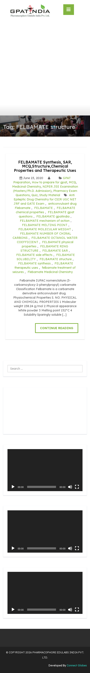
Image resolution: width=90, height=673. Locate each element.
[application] (45, 470)
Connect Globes (76, 665)
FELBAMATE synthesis (34, 263)
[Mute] (70, 487)
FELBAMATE (43, 208)
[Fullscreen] (77, 487)
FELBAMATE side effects (34, 255)
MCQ (72, 182)
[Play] (13, 487)
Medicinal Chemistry (26, 186)
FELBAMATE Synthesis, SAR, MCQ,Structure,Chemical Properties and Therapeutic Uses (45, 166)
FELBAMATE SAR (55, 251)
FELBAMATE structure (56, 259)
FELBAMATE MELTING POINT (44, 225)
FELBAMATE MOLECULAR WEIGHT (44, 229)
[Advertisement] (45, 68)
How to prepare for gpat (49, 182)
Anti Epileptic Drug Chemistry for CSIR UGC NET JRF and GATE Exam (45, 199)
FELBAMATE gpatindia (52, 216)
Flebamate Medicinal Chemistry (50, 272)
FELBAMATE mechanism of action (44, 221)
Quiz (34, 195)
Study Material (49, 195)
